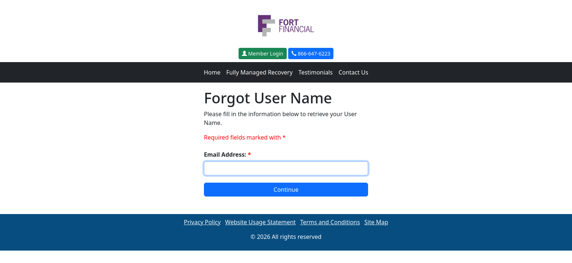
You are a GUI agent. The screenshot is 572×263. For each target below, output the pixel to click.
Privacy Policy (202, 222)
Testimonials (315, 72)
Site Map (376, 222)
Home (212, 72)
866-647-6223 (311, 53)
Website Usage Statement (260, 222)
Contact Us (353, 72)
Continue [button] (286, 190)
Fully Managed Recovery (259, 72)
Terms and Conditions (330, 222)
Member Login (262, 53)
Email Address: (227, 154)
